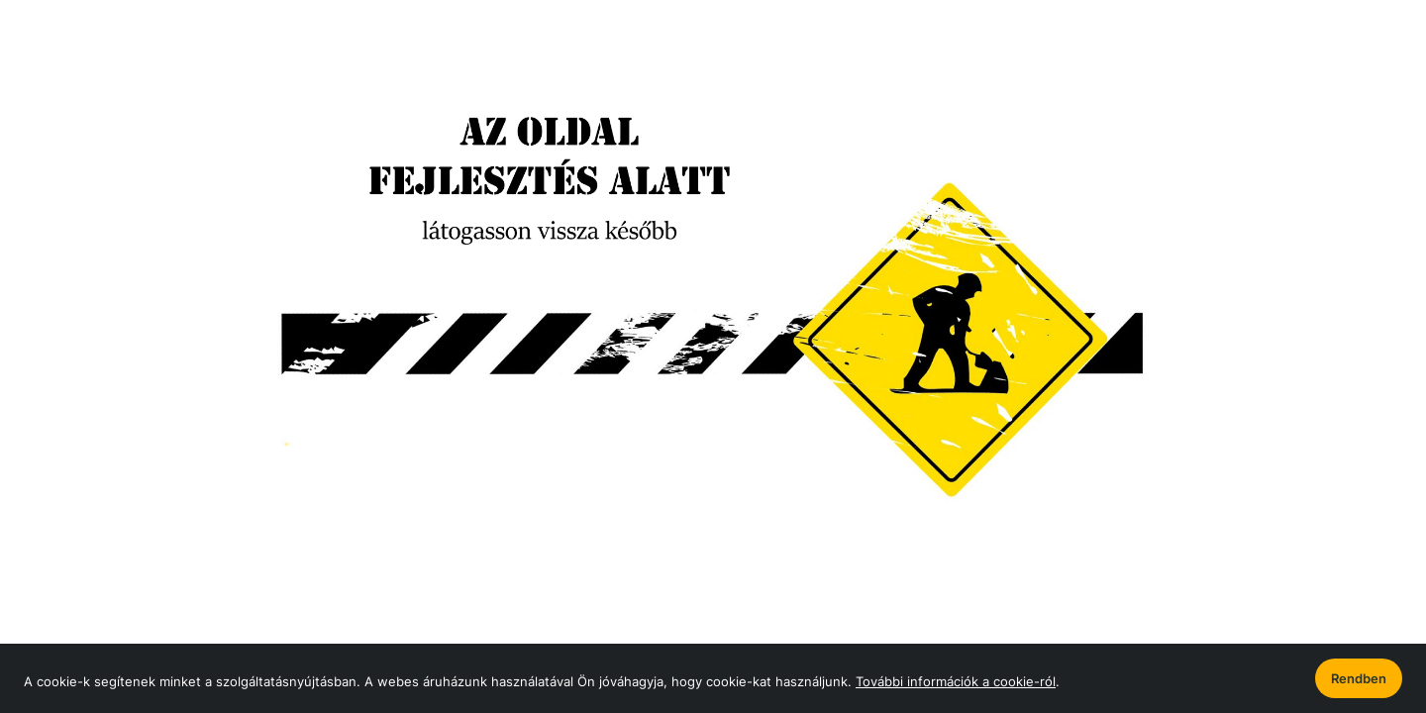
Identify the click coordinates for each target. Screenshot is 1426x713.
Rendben (1358, 678)
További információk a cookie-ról (956, 681)
